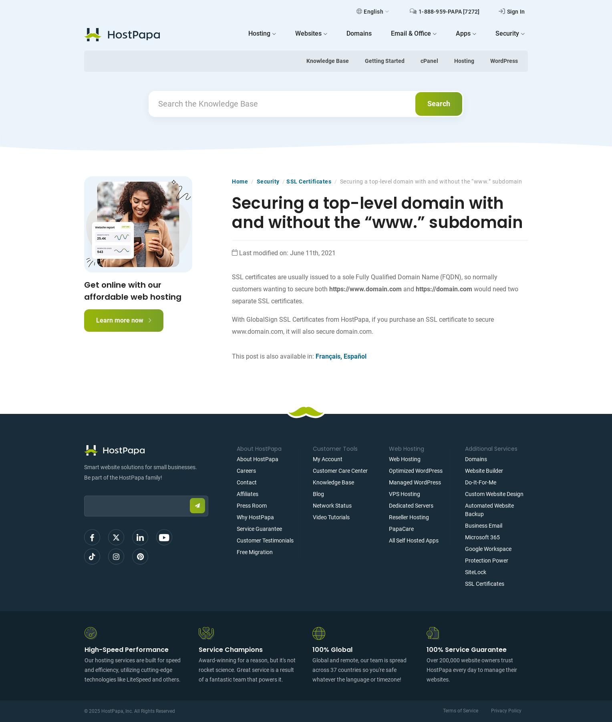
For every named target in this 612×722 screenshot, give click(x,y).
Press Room (252, 505)
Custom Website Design (494, 494)
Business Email (483, 525)
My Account (327, 459)
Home (240, 181)
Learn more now (123, 320)
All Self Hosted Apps (414, 540)
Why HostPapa (255, 517)
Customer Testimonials (265, 540)
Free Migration (255, 552)
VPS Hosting (404, 494)
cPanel (429, 61)
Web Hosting (405, 459)
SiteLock (475, 572)
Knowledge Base (327, 61)
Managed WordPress (415, 482)
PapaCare (401, 529)
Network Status (332, 505)
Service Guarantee (259, 529)
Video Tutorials (331, 517)
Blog (318, 494)
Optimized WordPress (416, 471)
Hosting (464, 61)
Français (328, 356)
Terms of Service (460, 711)
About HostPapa (257, 459)
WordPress (504, 61)
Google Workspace (488, 549)
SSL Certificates (308, 181)
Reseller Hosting (409, 517)
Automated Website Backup (489, 509)
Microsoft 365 (482, 537)
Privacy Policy (506, 711)
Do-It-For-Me (480, 482)
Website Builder (484, 471)
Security (268, 181)
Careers (246, 471)
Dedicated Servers (411, 505)
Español (355, 356)
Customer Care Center (340, 471)
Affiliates (247, 494)
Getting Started (385, 61)
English (372, 11)
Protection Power (486, 560)
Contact (247, 482)
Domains (476, 459)
